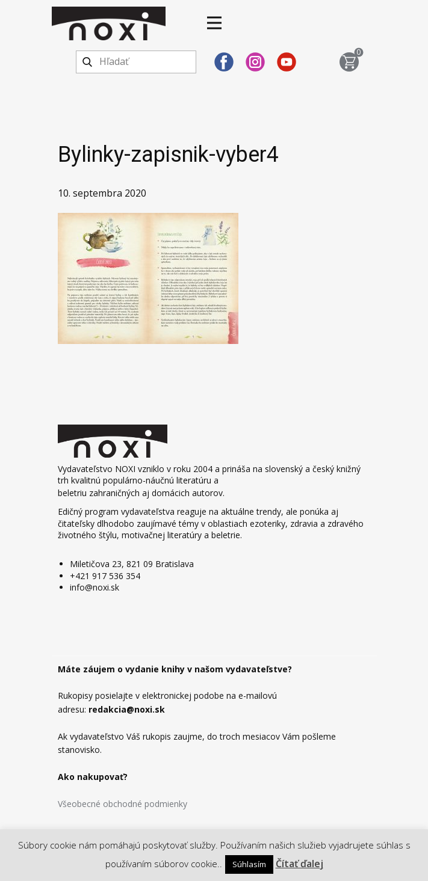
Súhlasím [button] (249, 864)
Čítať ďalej (299, 863)
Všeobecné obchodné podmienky (122, 803)
